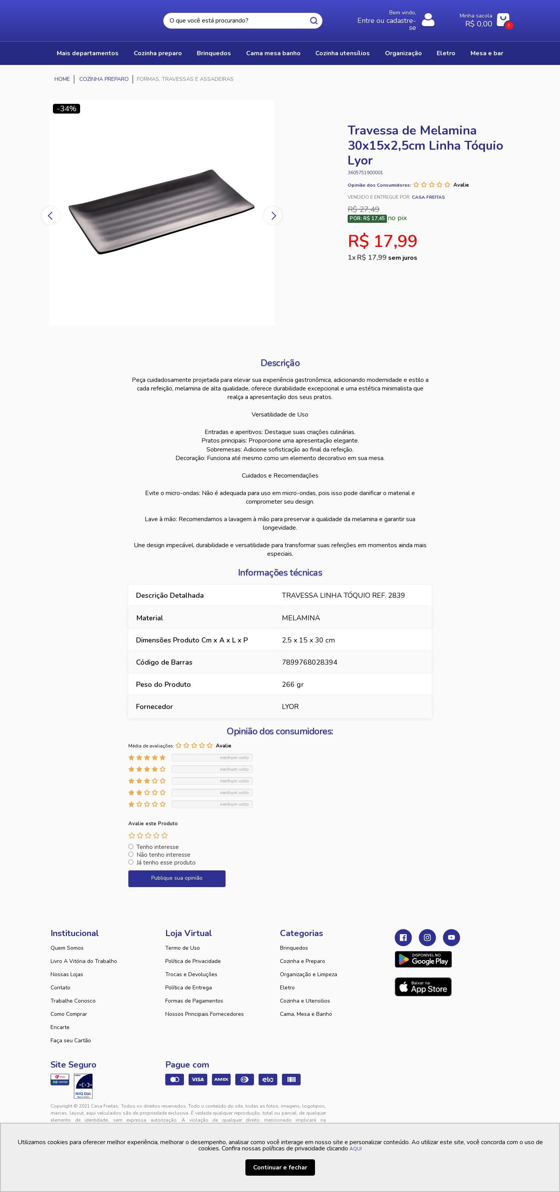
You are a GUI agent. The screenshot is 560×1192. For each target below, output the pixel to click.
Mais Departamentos (88, 53)
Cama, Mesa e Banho (306, 1014)
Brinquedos (294, 948)
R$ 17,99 (387, 257)
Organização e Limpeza (308, 974)
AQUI (356, 1149)
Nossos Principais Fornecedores (204, 1014)
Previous (51, 215)
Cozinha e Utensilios (305, 1001)
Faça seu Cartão (71, 1040)
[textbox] (242, 21)
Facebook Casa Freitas (403, 937)
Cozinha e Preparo (302, 961)
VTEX (438, 1112)
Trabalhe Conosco (73, 1001)
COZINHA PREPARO (158, 53)
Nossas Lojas (67, 974)
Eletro (287, 987)
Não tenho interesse (163, 855)
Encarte (60, 1027)
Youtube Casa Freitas (451, 937)
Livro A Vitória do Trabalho (84, 961)
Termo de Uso (182, 948)
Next (273, 215)
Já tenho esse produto (166, 862)
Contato (60, 987)
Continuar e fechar (280, 1167)
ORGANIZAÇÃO (403, 53)
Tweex (405, 1112)
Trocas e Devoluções (191, 974)
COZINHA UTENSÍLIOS (342, 53)
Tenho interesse (157, 847)
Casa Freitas (93, 18)
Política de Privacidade (193, 961)
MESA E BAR (487, 53)
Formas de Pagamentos (194, 1001)
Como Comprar (69, 1014)
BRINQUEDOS (214, 53)
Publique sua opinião (177, 878)
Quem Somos (67, 948)
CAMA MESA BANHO (273, 53)
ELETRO (446, 53)
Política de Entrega (188, 987)
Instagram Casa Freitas (427, 937)
